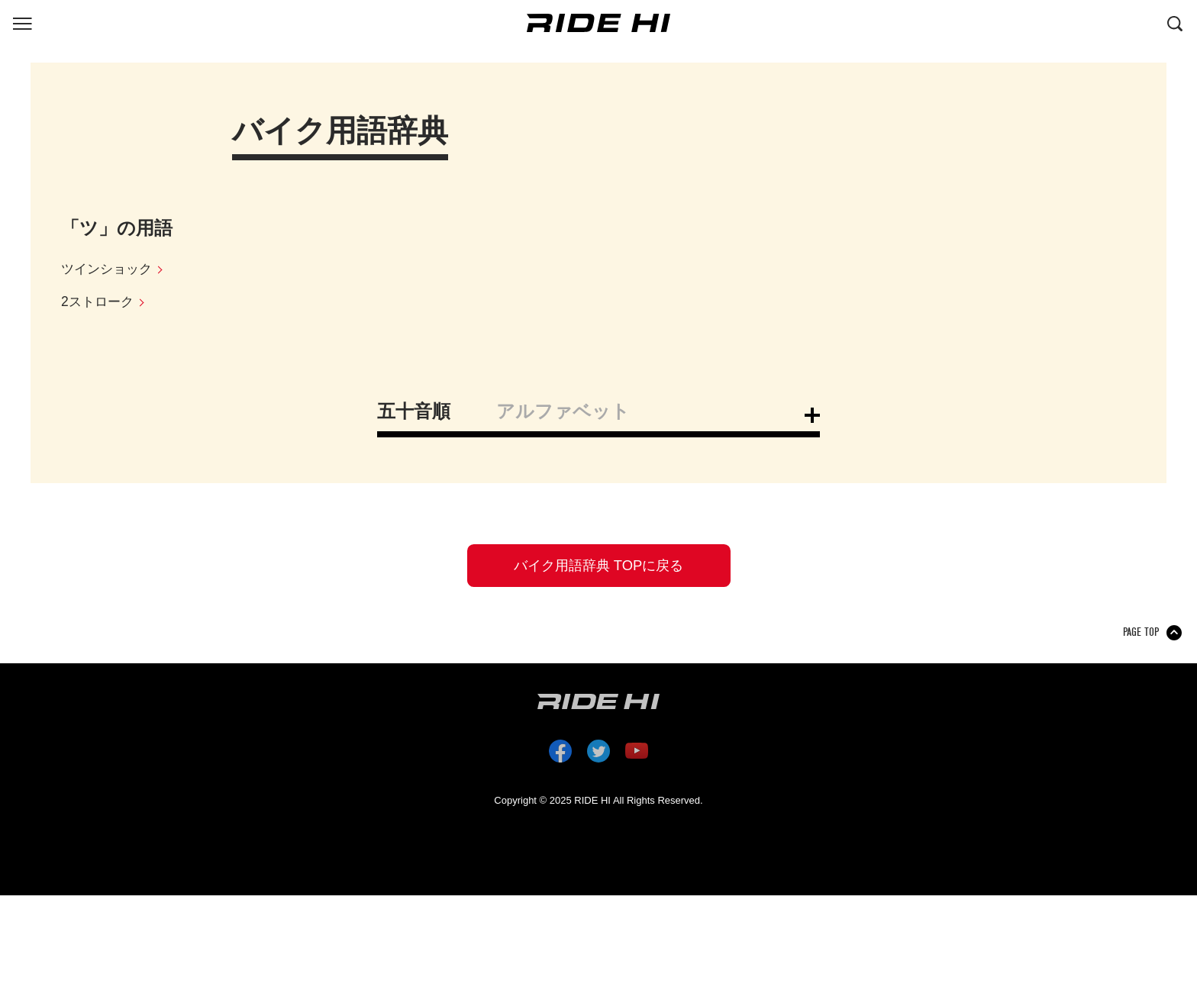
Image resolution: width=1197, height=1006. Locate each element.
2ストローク (99, 303)
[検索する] (1175, 22)
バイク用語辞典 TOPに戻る (598, 567)
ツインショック (109, 269)
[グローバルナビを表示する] (22, 22)
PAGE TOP (1141, 636)
